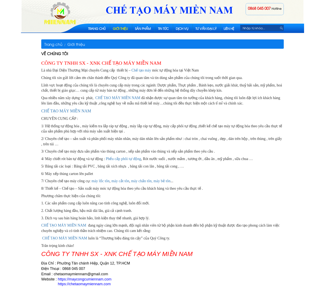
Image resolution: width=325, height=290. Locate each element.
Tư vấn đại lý (206, 28)
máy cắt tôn (120, 181)
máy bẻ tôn (161, 181)
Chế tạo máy (141, 70)
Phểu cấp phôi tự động (123, 159)
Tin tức (163, 28)
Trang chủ (97, 28)
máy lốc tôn (100, 181)
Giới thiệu (120, 28)
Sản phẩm (143, 28)
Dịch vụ (182, 28)
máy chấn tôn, (141, 181)
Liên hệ (229, 28)
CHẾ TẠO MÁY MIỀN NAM (117, 98)
